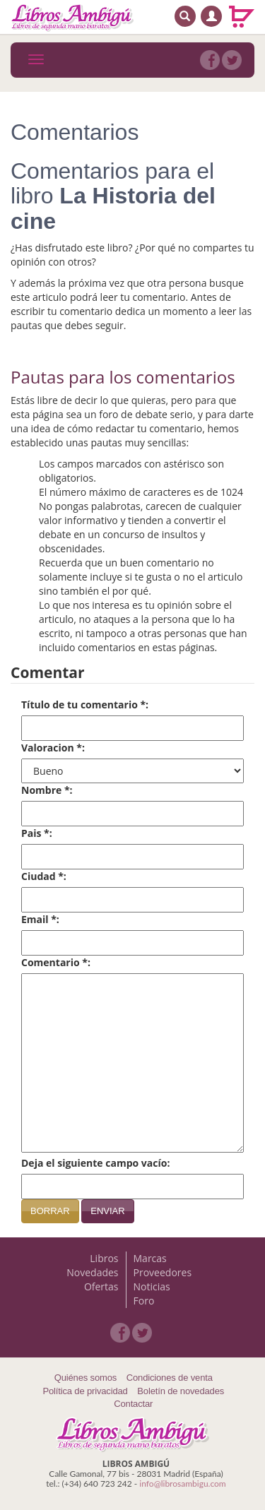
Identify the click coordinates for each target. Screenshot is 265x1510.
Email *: (40, 919)
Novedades (92, 1272)
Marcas (150, 1258)
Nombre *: (47, 790)
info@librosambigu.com (182, 1483)
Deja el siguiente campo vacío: (95, 1163)
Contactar (133, 1403)
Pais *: (36, 833)
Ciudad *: (43, 876)
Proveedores (163, 1272)
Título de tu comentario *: (84, 704)
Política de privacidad (84, 1391)
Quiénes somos (85, 1377)
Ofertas (101, 1286)
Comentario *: (55, 962)
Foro (144, 1300)
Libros (104, 1258)
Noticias (152, 1286)
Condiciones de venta (169, 1377)
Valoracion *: (53, 747)
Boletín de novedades (180, 1391)
